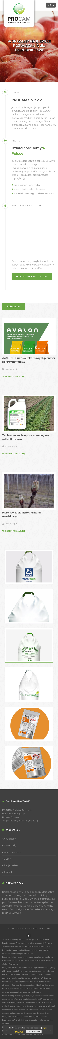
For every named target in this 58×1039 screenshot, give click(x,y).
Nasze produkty (11, 852)
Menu (51, 5)
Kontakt (7, 872)
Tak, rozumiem (34, 1031)
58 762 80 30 (13, 820)
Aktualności (9, 838)
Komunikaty (9, 845)
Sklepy (6, 858)
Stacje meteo (10, 865)
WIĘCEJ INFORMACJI (13, 376)
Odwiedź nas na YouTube (31, 276)
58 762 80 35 (31, 820)
